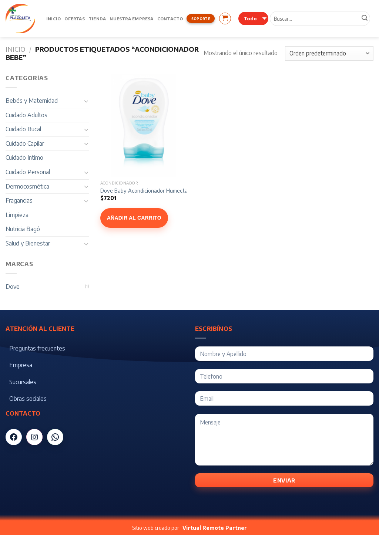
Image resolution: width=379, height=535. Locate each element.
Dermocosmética (27, 186)
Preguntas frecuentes (37, 348)
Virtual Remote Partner (214, 528)
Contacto (170, 18)
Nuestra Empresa (131, 18)
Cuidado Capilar (25, 143)
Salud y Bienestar (28, 243)
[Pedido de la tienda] (329, 53)
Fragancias (19, 200)
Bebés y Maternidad (32, 100)
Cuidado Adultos (26, 115)
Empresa (20, 365)
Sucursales (22, 382)
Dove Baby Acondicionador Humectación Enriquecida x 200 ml (174, 190)
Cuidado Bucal (23, 129)
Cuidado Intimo (24, 157)
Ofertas (74, 18)
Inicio (53, 18)
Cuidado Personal (28, 172)
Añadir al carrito (134, 218)
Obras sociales (28, 398)
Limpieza (17, 215)
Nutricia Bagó (23, 229)
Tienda (97, 18)
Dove (13, 286)
